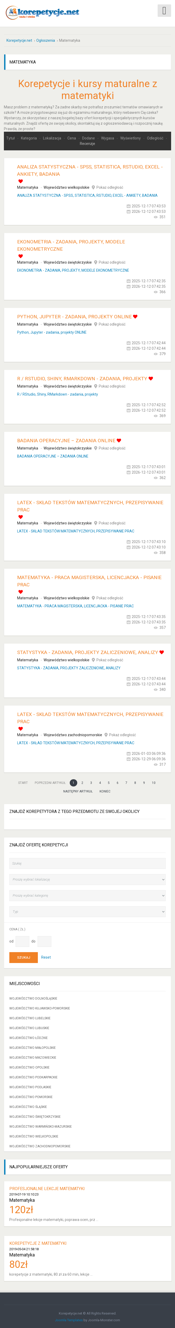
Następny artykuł (78, 791)
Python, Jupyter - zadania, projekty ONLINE (74, 316)
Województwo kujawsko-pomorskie (39, 1008)
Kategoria (29, 138)
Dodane (89, 138)
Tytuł (11, 138)
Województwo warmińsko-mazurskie (40, 1126)
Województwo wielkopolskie (66, 187)
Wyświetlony (131, 138)
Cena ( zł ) (17, 928)
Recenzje (87, 143)
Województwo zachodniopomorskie (73, 734)
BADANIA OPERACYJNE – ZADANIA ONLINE (66, 440)
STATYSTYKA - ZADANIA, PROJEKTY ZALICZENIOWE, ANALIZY (87, 652)
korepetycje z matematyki (38, 1242)
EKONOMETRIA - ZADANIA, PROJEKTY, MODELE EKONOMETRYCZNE (73, 270)
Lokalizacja (52, 138)
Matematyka (27, 187)
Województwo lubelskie (30, 1018)
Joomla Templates (69, 1320)
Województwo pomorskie (31, 1096)
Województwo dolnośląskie (33, 998)
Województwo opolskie (29, 1067)
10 (154, 782)
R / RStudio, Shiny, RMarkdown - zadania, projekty (82, 378)
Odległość (155, 138)
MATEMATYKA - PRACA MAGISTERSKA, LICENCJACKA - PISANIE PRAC (75, 605)
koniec (105, 791)
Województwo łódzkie (28, 1037)
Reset (46, 956)
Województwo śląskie (28, 1106)
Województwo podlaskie (30, 1086)
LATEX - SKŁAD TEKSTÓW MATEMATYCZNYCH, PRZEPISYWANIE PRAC (75, 531)
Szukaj (23, 957)
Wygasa (108, 138)
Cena (72, 138)
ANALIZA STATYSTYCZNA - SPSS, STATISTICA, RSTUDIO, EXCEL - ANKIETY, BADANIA (87, 195)
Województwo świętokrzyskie (68, 262)
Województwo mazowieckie (32, 1057)
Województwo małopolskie (32, 1047)
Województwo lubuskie (29, 1027)
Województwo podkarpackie (33, 1077)
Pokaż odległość (109, 187)
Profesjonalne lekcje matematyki (47, 1188)
